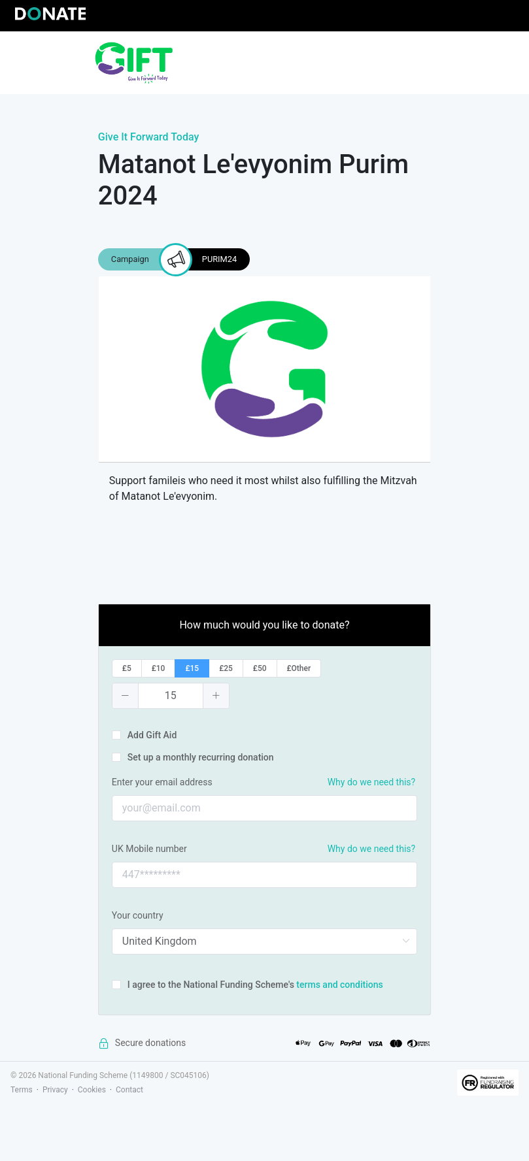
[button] (125, 695)
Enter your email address (162, 782)
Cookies (92, 1089)
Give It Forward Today (148, 137)
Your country (137, 915)
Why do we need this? (371, 782)
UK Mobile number (149, 848)
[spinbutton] (171, 696)
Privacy (55, 1089)
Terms (21, 1089)
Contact (129, 1089)
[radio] (127, 668)
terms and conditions (339, 984)
